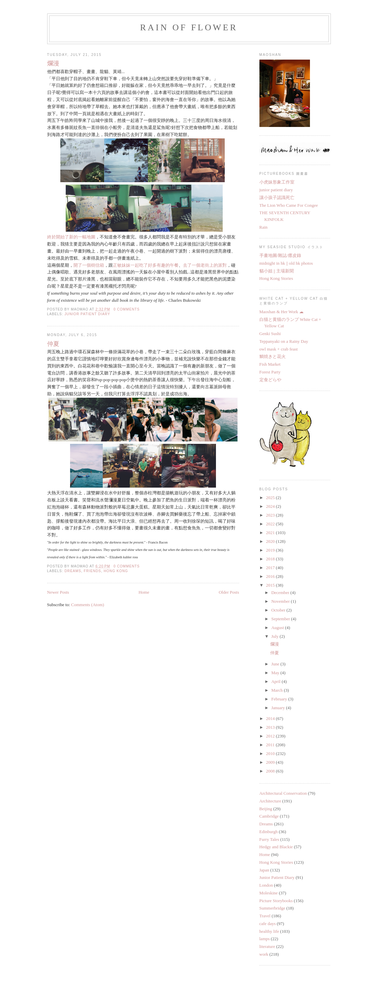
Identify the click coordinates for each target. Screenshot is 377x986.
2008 (271, 771)
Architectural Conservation (283, 793)
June (275, 663)
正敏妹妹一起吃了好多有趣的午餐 (146, 265)
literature (267, 946)
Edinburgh (268, 831)
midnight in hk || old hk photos (286, 263)
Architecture (270, 800)
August (278, 627)
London (266, 885)
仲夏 (53, 343)
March (277, 690)
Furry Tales (269, 839)
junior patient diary (276, 189)
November (281, 601)
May (275, 672)
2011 (271, 744)
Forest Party (270, 371)
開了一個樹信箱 (88, 265)
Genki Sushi (270, 333)
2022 (271, 523)
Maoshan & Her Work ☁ (281, 311)
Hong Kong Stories (276, 278)
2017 (271, 567)
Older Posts (229, 592)
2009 (271, 762)
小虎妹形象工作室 (276, 182)
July (275, 636)
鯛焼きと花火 (272, 356)
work (264, 954)
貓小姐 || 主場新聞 (276, 270)
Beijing (265, 808)
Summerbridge (272, 908)
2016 (271, 576)
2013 (271, 727)
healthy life (269, 931)
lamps (264, 938)
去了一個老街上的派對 (205, 265)
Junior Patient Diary (87, 314)
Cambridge (269, 816)
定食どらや (270, 379)
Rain (263, 227)
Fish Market (270, 364)
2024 (271, 506)
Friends (92, 571)
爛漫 (53, 63)
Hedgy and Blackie (276, 846)
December (280, 592)
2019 (271, 550)
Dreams (73, 571)
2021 (271, 532)
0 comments (127, 309)
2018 (271, 558)
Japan (264, 870)
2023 (271, 515)
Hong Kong (116, 571)
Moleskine (268, 892)
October (278, 610)
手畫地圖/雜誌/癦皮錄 (280, 255)
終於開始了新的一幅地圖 (71, 236)
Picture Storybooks (276, 900)
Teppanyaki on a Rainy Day (283, 341)
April (276, 681)
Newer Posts (58, 592)
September (281, 618)
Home (143, 592)
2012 (271, 735)
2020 (271, 541)
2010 (271, 753)
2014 (271, 718)
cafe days (267, 923)
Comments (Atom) (87, 604)
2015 (271, 585)
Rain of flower (189, 27)
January (278, 707)
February (279, 698)
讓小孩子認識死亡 (276, 197)
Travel (265, 915)
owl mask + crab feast (278, 349)
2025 (271, 497)
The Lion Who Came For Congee (288, 205)
